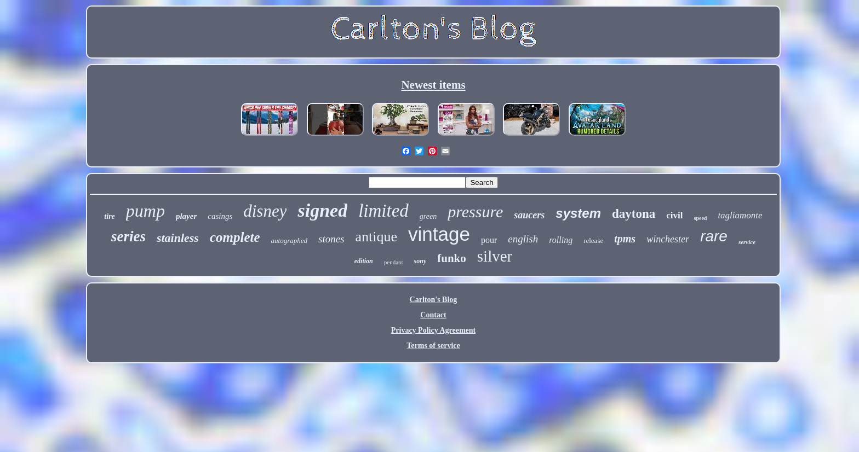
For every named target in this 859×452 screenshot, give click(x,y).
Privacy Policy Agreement (433, 330)
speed (700, 218)
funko (451, 258)
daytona (633, 214)
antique (377, 237)
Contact (433, 315)
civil (674, 215)
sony (420, 261)
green (428, 216)
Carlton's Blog (433, 299)
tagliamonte (740, 215)
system (578, 213)
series (128, 236)
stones (331, 239)
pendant (393, 262)
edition (363, 261)
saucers (529, 215)
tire (109, 216)
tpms (624, 239)
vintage (439, 234)
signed (322, 210)
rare (714, 236)
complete (235, 237)
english (523, 239)
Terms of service (433, 345)
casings (220, 216)
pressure (475, 211)
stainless (178, 238)
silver (494, 256)
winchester (667, 239)
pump (145, 211)
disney (265, 211)
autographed (289, 240)
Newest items (433, 84)
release (593, 240)
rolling (560, 240)
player (186, 216)
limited (383, 211)
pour (489, 240)
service (746, 242)
